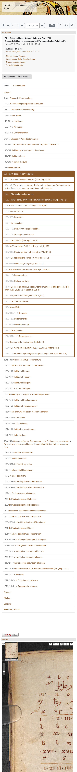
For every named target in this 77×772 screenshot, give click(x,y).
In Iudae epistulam (15, 476)
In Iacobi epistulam (15, 458)
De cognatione (16, 275)
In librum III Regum (18, 383)
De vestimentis (18, 336)
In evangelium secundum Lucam (23, 557)
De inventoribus (14, 211)
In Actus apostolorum (19, 452)
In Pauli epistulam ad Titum (19, 528)
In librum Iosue (15, 156)
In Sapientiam (15, 435)
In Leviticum (14, 121)
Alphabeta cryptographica (19, 194)
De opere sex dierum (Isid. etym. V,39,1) (24, 295)
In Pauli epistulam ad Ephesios (20, 499)
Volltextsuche (19, 86)
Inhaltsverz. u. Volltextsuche (17, 76)
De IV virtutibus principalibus (22, 229)
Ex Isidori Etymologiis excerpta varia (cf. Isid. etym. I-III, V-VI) (36, 353)
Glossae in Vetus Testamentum (21, 139)
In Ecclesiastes (16, 423)
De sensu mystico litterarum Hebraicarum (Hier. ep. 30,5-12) (36, 200)
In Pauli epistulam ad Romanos (23, 482)
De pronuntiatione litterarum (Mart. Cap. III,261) (28, 179)
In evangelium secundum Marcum (24, 551)
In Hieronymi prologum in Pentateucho (24, 104)
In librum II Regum (17, 377)
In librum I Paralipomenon (21, 400)
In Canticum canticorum (20, 429)
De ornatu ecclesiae (16, 301)
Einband (7, 92)
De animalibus (14, 330)
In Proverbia (15, 417)
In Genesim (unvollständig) (20, 109)
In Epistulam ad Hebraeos (21, 580)
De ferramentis (16, 319)
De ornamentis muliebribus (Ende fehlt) (24, 342)
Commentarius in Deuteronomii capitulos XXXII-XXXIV (32, 144)
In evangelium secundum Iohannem (25, 563)
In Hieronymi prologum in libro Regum (24, 365)
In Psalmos (14, 574)
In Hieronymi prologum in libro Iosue (24, 150)
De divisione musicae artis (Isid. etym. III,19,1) (27, 269)
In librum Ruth (12, 168)
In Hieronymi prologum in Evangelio (25, 540)
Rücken (7, 598)
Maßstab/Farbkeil (12, 610)
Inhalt (6, 86)
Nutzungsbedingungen (16, 62)
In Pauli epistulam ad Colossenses (23, 516)
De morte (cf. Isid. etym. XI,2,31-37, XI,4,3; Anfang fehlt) (32, 348)
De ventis (13, 217)
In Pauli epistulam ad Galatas (20, 493)
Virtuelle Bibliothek (14, 65)
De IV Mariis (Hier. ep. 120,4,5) (21, 240)
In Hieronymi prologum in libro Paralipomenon (27, 394)
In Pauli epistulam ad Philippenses (22, 505)
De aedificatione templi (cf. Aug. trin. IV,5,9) (27, 258)
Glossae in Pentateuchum (18, 98)
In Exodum (13, 115)
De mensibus (13, 223)
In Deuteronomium (16, 133)
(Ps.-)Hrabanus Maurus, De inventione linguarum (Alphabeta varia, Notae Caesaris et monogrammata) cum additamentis (38, 186)
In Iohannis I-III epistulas (18, 470)
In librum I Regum (17, 371)
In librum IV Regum (17, 388)
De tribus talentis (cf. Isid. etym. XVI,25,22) (26, 205)
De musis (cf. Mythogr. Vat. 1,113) (24, 263)
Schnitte (7, 604)
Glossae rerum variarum (18, 174)
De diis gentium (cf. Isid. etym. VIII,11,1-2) (28, 252)
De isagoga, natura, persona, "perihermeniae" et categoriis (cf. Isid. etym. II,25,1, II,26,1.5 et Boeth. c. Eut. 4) (37, 288)
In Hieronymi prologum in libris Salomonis (26, 412)
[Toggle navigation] (72, 18)
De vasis (16, 313)
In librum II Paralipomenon (21, 406)
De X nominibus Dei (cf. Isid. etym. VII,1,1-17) (27, 246)
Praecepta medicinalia (19, 234)
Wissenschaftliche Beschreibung (20, 59)
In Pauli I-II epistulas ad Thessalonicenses (25, 511)
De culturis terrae (17, 324)
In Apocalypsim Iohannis (21, 586)
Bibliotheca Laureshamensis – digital (17, 7)
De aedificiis (12, 307)
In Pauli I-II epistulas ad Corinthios (24, 487)
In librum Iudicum (16, 162)
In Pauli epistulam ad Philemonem (23, 534)
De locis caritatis (17, 281)
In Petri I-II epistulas (18, 464)
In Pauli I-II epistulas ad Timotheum (25, 522)
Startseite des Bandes (16, 56)
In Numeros (13, 127)
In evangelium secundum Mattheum (25, 545)
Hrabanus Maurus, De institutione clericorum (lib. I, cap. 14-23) (37, 569)
